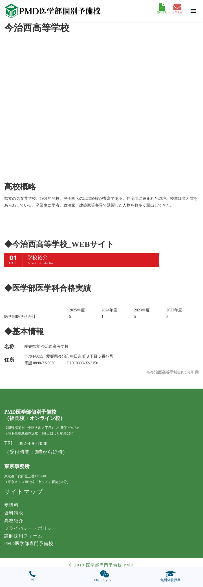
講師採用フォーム (23, 535)
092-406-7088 (33, 443)
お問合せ (177, 8)
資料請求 (161, 8)
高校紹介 (13, 520)
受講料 (11, 505)
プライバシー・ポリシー (30, 528)
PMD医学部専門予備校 (28, 543)
